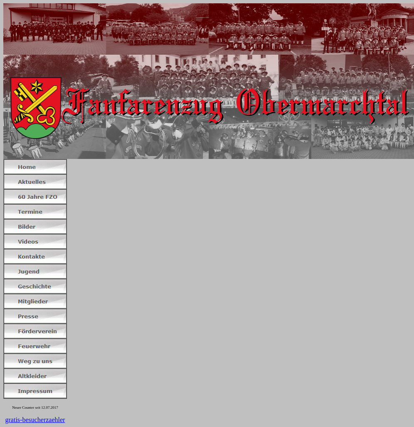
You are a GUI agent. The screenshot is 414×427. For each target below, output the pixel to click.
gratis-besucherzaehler (35, 419)
